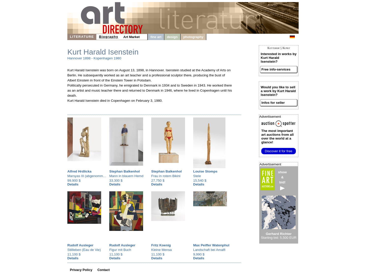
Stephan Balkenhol (124, 171)
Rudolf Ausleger (80, 245)
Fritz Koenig (161, 245)
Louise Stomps (205, 171)
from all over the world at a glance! (277, 136)
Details (73, 184)
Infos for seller (273, 103)
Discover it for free (278, 151)
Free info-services (276, 69)
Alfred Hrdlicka (79, 171)
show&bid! (282, 180)
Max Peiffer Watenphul (211, 245)
